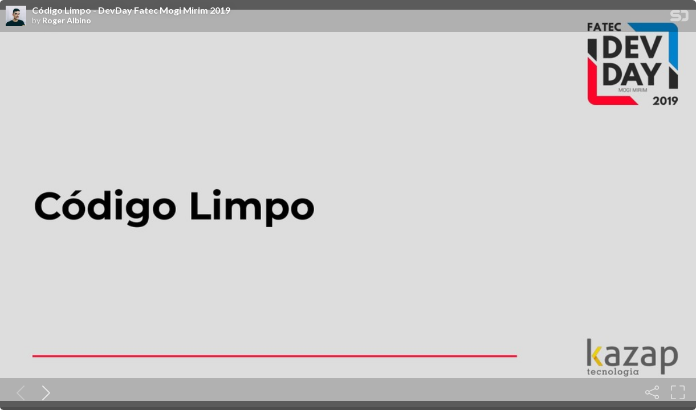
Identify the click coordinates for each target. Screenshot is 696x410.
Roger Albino (66, 20)
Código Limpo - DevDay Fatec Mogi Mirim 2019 (131, 10)
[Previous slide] (18, 392)
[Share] (652, 392)
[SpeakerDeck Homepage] (679, 18)
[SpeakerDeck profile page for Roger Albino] (16, 16)
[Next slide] (44, 392)
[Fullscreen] (678, 392)
